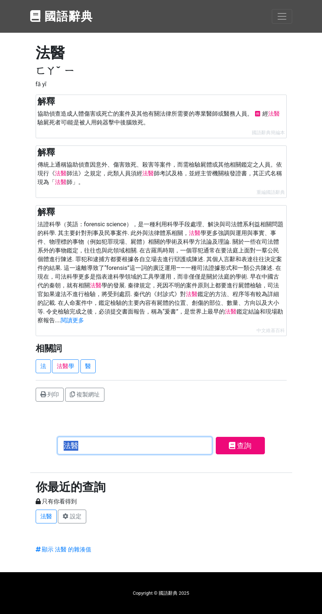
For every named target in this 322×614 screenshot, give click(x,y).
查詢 (240, 445)
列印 (49, 394)
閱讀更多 (72, 320)
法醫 (46, 516)
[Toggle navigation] (282, 16)
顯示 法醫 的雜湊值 (64, 549)
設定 (72, 516)
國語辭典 (62, 16)
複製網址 (85, 394)
